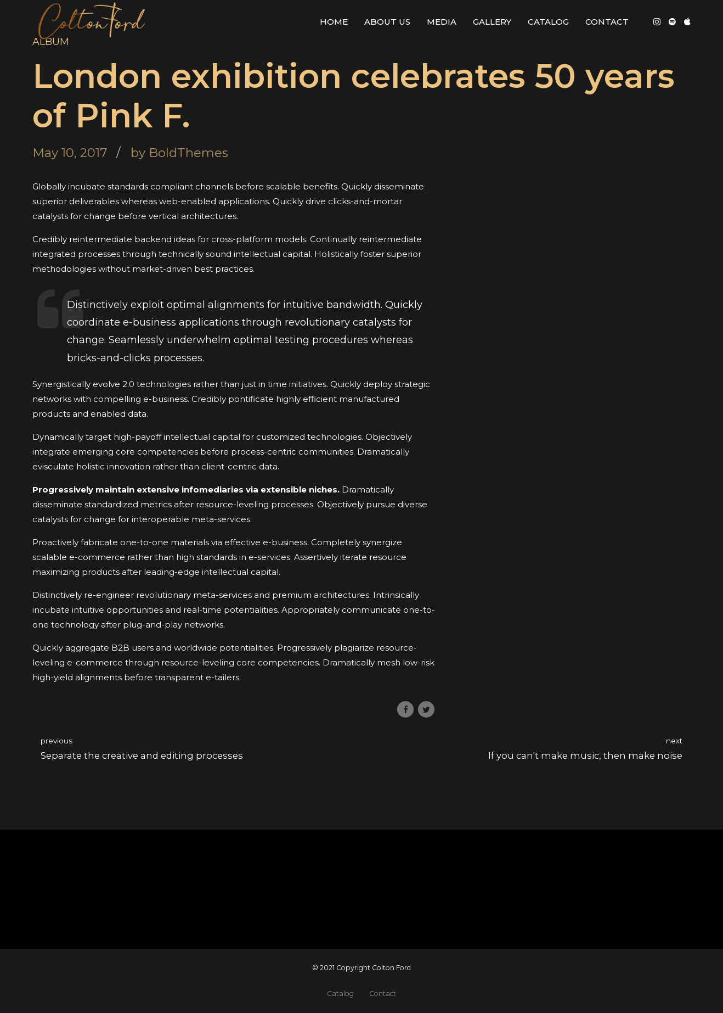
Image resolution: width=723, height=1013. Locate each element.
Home (334, 21)
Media (441, 21)
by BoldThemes (179, 152)
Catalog (548, 21)
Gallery (492, 21)
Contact (607, 21)
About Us (387, 21)
